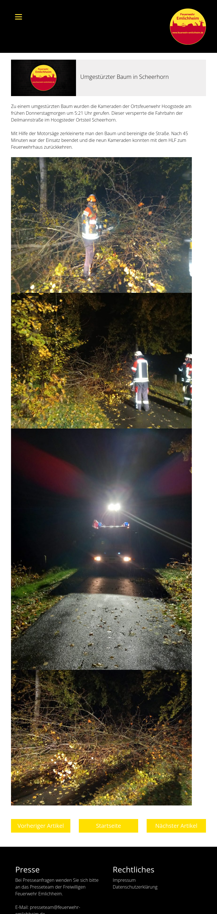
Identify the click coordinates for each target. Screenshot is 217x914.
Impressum (124, 880)
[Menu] (18, 16)
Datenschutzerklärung (135, 887)
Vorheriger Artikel (41, 825)
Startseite (108, 825)
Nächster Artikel (176, 825)
